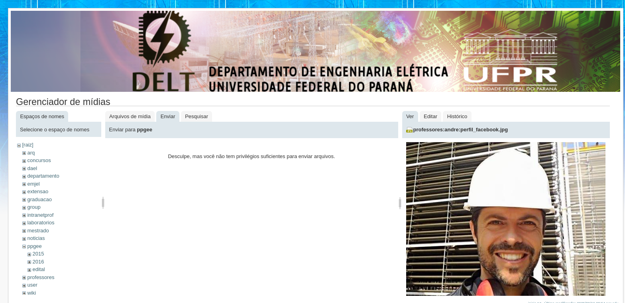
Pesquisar (196, 116)
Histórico (457, 116)
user (32, 285)
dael (32, 168)
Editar (430, 116)
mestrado (38, 231)
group (33, 207)
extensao (37, 191)
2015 (38, 254)
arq (31, 153)
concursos (39, 160)
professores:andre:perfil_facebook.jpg (460, 130)
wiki (31, 293)
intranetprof (40, 215)
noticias (36, 238)
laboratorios (40, 223)
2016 (38, 262)
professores (40, 277)
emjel (33, 184)
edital (38, 269)
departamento (43, 176)
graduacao (39, 199)
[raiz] (27, 145)
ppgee (34, 246)
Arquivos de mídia (130, 116)
